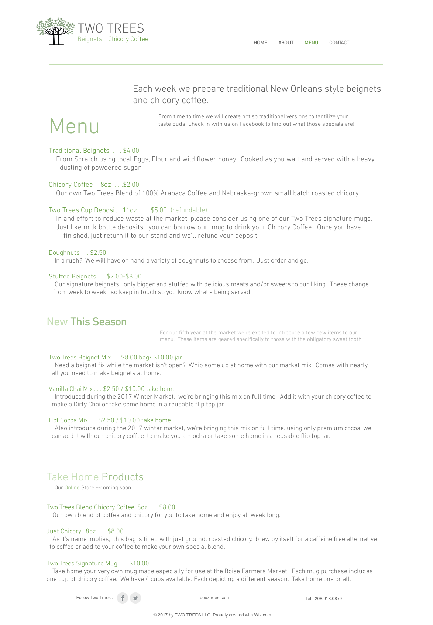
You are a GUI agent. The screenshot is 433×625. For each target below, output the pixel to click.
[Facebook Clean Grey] (122, 598)
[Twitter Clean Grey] (135, 598)
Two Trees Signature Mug (83, 564)
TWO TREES (111, 29)
